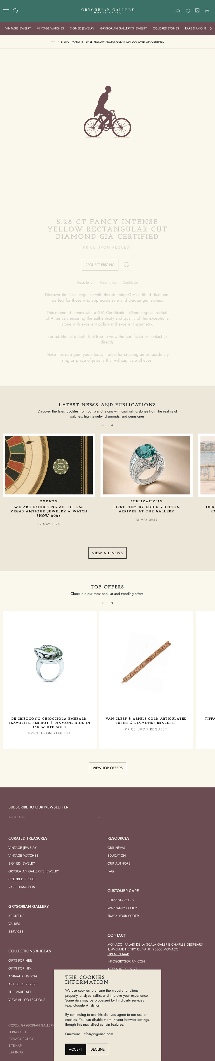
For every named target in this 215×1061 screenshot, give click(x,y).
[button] (210, 28)
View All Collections (26, 999)
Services (16, 931)
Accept (75, 1049)
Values (14, 923)
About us (16, 915)
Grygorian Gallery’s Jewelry (123, 28)
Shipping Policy (121, 900)
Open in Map (118, 954)
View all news (107, 553)
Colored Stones (166, 28)
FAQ (111, 871)
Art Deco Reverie (23, 984)
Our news (116, 847)
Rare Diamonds (197, 28)
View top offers (108, 768)
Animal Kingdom (22, 976)
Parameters (108, 282)
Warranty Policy (122, 908)
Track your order (123, 915)
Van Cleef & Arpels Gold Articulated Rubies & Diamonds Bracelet (146, 721)
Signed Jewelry (82, 28)
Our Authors (119, 863)
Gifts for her (20, 960)
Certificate (130, 282)
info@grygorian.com (126, 961)
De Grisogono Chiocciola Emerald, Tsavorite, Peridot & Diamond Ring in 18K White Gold (49, 723)
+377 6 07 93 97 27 (122, 968)
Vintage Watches (50, 28)
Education (117, 855)
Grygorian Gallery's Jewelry (33, 871)
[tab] (85, 282)
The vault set (20, 991)
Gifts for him (20, 968)
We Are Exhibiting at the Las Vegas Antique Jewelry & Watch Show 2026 (48, 512)
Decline (97, 1049)
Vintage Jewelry (18, 28)
